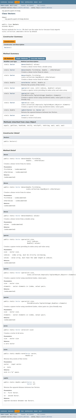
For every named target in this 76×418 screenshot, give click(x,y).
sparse (23, 88)
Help (40, 2)
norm (23, 82)
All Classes (41, 5)
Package (10, 2)
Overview (4, 2)
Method (26, 8)
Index (36, 2)
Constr (20, 8)
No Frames (30, 5)
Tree (22, 2)
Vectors (7, 47)
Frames (23, 5)
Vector (12, 64)
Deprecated (29, 2)
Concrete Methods (38, 58)
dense (23, 64)
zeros (23, 115)
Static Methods (22, 58)
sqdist (23, 110)
